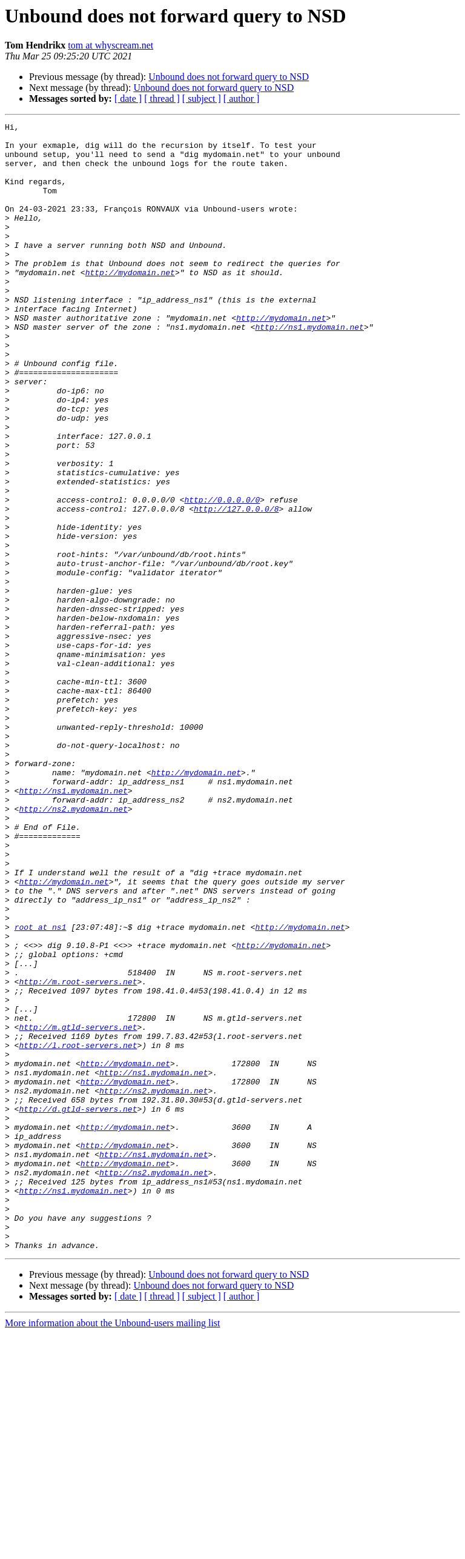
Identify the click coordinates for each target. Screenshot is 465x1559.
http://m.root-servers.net (78, 1154)
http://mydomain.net (130, 303)
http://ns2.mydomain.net (73, 946)
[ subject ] (201, 98)
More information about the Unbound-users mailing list (112, 1548)
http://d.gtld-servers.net (78, 1306)
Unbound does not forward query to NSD (228, 77)
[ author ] (241, 98)
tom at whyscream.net (110, 45)
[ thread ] (162, 98)
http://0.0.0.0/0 (222, 575)
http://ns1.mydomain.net (309, 368)
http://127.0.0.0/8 (236, 586)
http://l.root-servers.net (78, 1230)
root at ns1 (41, 1088)
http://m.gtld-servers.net (78, 1208)
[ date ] (128, 98)
